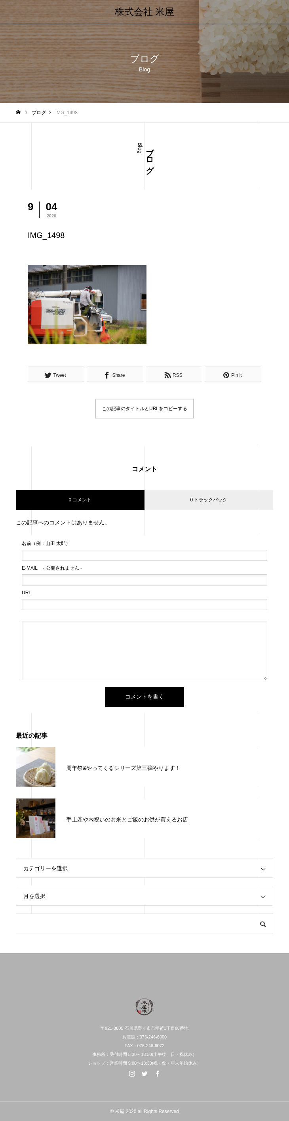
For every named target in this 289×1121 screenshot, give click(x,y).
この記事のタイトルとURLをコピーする (144, 408)
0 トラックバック (208, 500)
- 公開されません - (52, 568)
